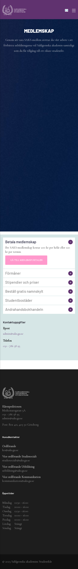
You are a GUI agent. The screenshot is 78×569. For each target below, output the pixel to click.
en (66, 10)
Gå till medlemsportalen (26, 260)
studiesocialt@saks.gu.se (16, 460)
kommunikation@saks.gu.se (18, 481)
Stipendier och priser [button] (22, 282)
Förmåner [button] (13, 273)
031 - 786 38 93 (11, 346)
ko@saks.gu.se (10, 450)
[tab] (39, 242)
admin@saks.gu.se (13, 334)
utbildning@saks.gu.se (14, 470)
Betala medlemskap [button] (20, 242)
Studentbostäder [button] (18, 300)
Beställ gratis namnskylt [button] (24, 291)
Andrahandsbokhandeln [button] (24, 309)
